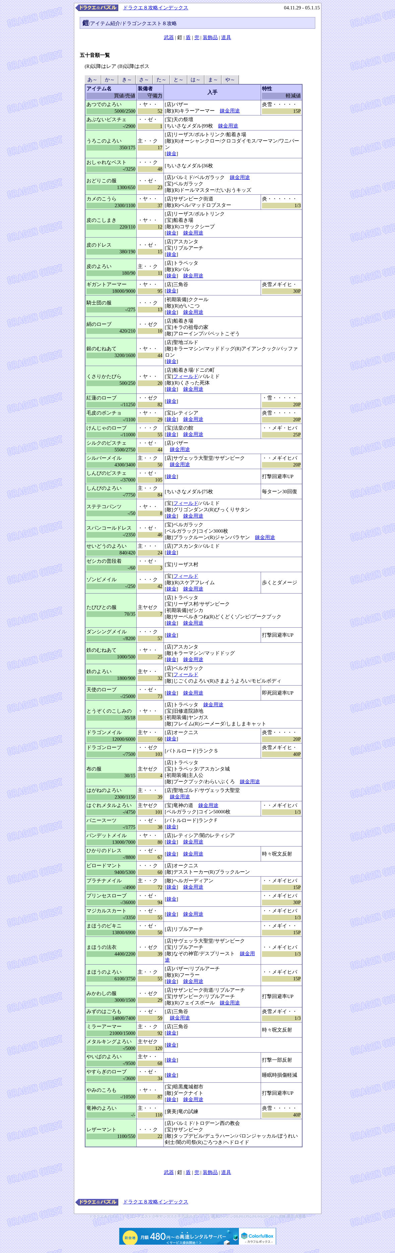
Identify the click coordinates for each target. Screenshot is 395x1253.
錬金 (172, 153)
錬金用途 (230, 110)
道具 (226, 37)
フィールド (185, 376)
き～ (127, 79)
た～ (161, 79)
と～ (178, 79)
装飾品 (210, 37)
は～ (196, 79)
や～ (230, 79)
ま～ (213, 79)
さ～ (144, 79)
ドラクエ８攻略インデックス (155, 7)
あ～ (92, 79)
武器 (169, 37)
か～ (110, 79)
